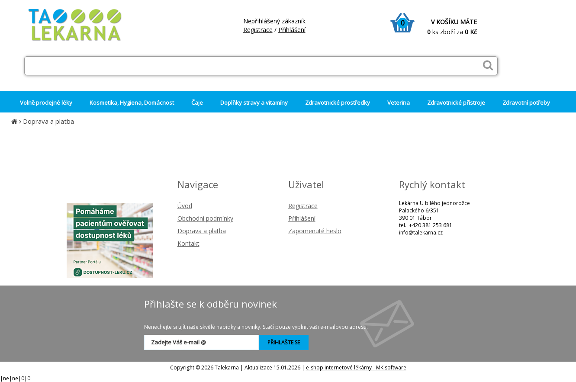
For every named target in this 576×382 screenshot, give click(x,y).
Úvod (184, 206)
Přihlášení (292, 30)
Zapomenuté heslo (314, 231)
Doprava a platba (48, 121)
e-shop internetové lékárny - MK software (356, 367)
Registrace (258, 30)
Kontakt (188, 243)
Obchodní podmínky (205, 218)
